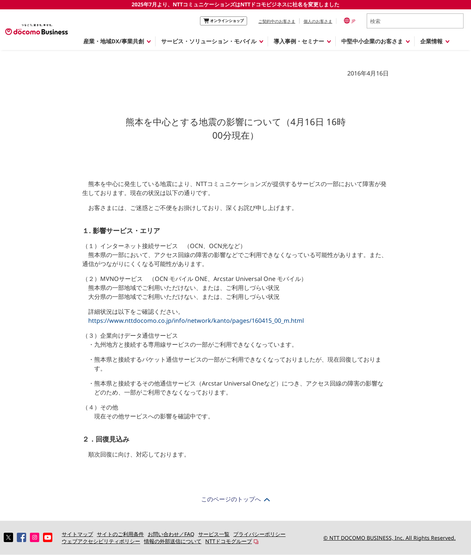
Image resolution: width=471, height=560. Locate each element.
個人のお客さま (318, 21)
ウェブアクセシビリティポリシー (101, 541)
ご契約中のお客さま (276, 21)
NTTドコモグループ (228, 541)
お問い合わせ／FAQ (171, 534)
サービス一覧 (214, 534)
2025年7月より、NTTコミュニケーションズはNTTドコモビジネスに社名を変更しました (235, 4)
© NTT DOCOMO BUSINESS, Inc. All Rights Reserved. (389, 537)
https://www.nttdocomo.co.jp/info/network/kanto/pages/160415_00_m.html (196, 320)
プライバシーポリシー (259, 534)
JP (349, 21)
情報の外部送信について (172, 541)
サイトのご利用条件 (120, 534)
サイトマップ (77, 534)
